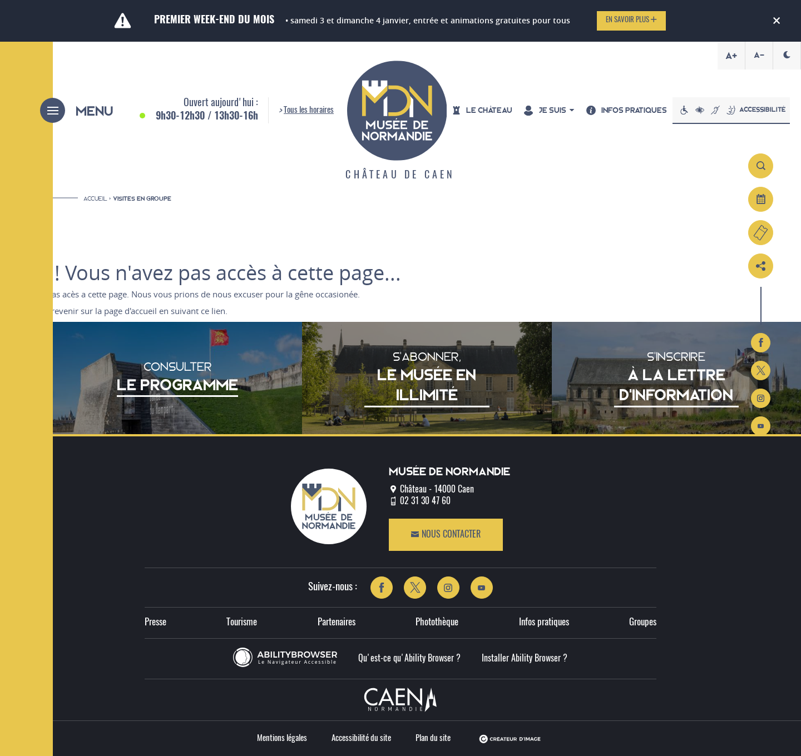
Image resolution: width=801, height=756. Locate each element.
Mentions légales (282, 738)
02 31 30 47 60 (425, 501)
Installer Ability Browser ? (524, 658)
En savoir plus (631, 20)
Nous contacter (446, 534)
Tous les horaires (309, 110)
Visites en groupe (142, 198)
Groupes (642, 623)
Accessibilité (731, 110)
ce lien (213, 310)
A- (759, 55)
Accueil (95, 198)
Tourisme (241, 623)
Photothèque (437, 623)
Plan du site (433, 738)
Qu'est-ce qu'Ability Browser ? (409, 658)
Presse (155, 623)
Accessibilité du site (361, 738)
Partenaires (336, 623)
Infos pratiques (544, 623)
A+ (731, 55)
